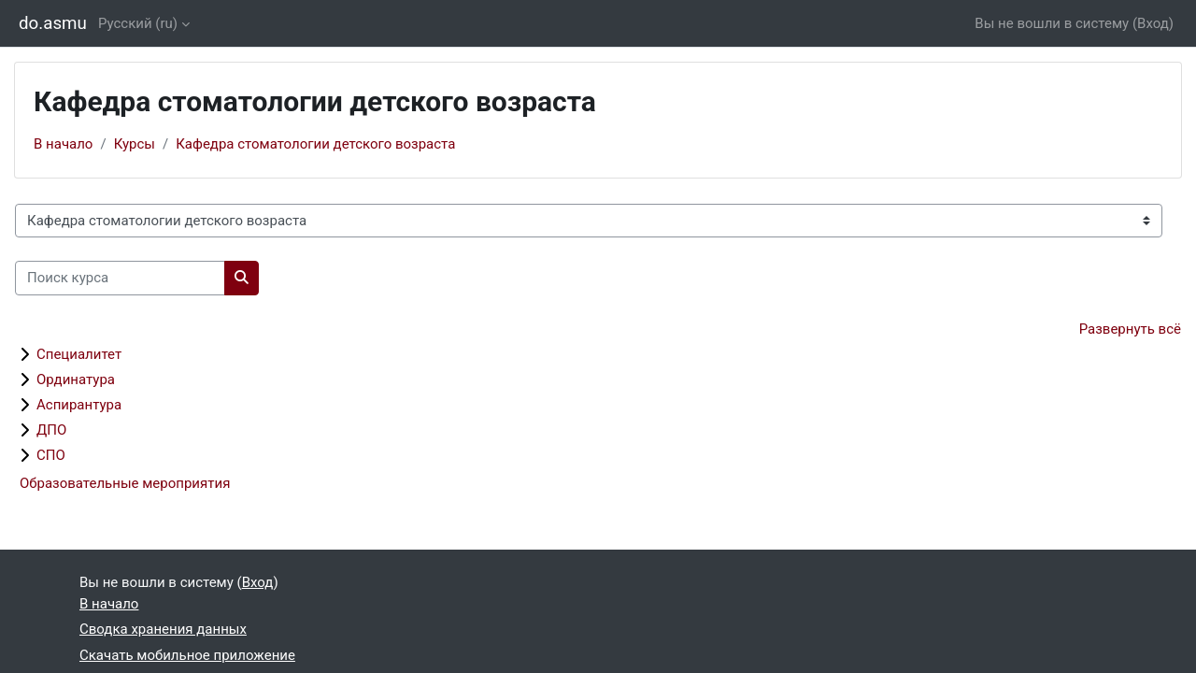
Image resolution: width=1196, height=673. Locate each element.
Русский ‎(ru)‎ (138, 23)
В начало (63, 144)
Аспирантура (78, 404)
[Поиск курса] (120, 278)
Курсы (134, 144)
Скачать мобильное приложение (187, 655)
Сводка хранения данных (163, 629)
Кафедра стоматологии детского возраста (315, 144)
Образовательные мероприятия (125, 483)
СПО (50, 455)
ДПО (51, 430)
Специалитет (78, 354)
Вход (1153, 23)
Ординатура (75, 379)
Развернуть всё (1130, 329)
